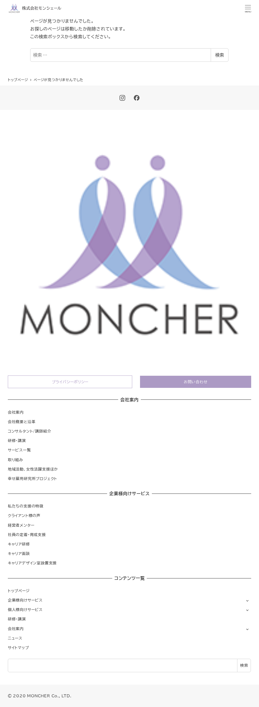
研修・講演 (17, 441)
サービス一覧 (19, 450)
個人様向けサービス (25, 610)
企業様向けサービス (25, 600)
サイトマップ (18, 648)
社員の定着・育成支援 (27, 535)
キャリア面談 (19, 553)
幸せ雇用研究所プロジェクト (32, 479)
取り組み (15, 460)
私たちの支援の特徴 (25, 506)
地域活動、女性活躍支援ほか (33, 469)
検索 (219, 55)
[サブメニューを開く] (247, 600)
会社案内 (16, 412)
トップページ (19, 591)
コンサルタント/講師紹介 (29, 431)
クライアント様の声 (24, 515)
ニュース (15, 638)
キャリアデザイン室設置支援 (32, 563)
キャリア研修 (19, 544)
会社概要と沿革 (22, 422)
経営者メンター (21, 525)
